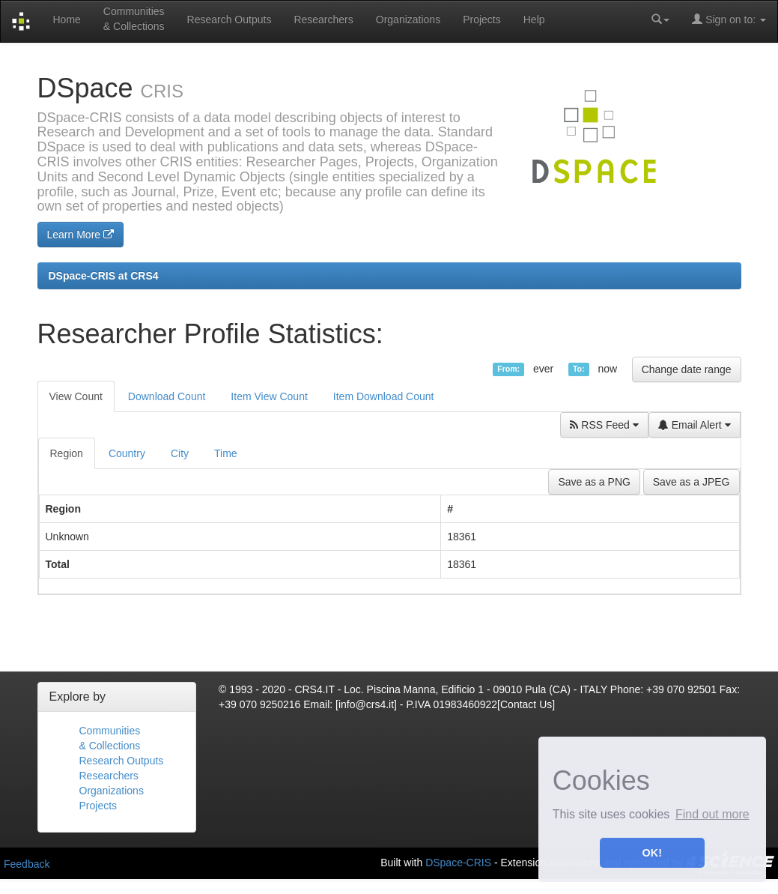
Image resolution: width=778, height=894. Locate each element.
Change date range (687, 369)
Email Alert (694, 425)
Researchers (323, 19)
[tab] (67, 453)
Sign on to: (729, 19)
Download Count (167, 396)
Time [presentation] (225, 453)
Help (534, 19)
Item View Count (269, 396)
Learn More (80, 235)
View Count (76, 396)
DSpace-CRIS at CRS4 (104, 276)
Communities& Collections (134, 18)
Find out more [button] (712, 814)
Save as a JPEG (691, 482)
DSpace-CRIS (458, 862)
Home (66, 19)
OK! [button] (652, 853)
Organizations (408, 19)
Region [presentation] (66, 453)
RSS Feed (604, 425)
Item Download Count (383, 396)
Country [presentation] (127, 453)
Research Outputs (229, 19)
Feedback (26, 864)
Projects (482, 19)
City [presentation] (180, 453)
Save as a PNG (594, 482)
